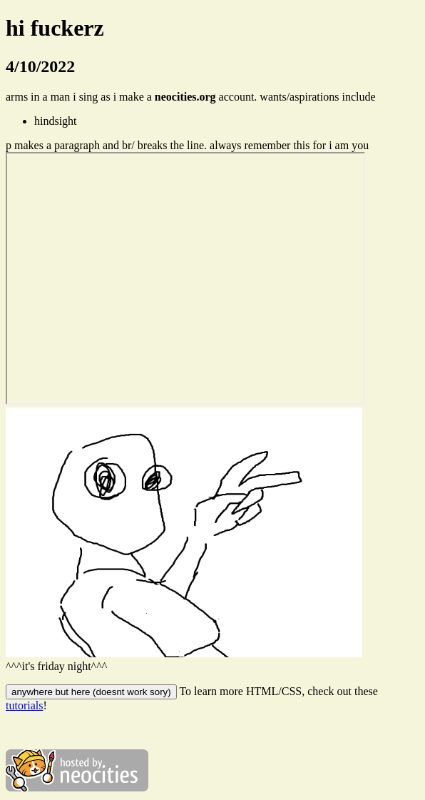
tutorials (24, 705)
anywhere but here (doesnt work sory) (91, 692)
